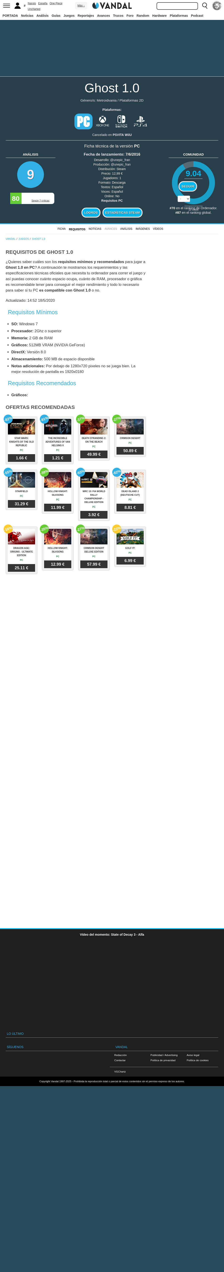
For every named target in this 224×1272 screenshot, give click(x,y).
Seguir (187, 186)
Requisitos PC (112, 200)
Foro (129, 15)
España (43, 3)
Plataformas (179, 15)
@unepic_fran (120, 160)
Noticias (27, 15)
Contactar (120, 1060)
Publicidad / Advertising (164, 1055)
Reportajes (86, 15)
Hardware (159, 15)
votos (193, 209)
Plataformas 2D (131, 100)
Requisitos (77, 229)
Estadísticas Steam (122, 212)
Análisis (42, 15)
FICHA (61, 228)
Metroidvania (107, 100)
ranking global (200, 212)
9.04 (193, 173)
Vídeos (158, 228)
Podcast (197, 15)
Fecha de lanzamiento (103, 154)
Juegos (69, 15)
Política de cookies (198, 1060)
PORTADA (10, 15)
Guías (56, 15)
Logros (91, 212)
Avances (103, 15)
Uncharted (34, 9)
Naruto (32, 3)
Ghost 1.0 (112, 88)
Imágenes (143, 228)
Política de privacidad (162, 1060)
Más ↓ (81, 5)
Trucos (118, 15)
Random (143, 15)
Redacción (120, 1055)
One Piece (56, 3)
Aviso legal (193, 1055)
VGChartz (120, 1071)
